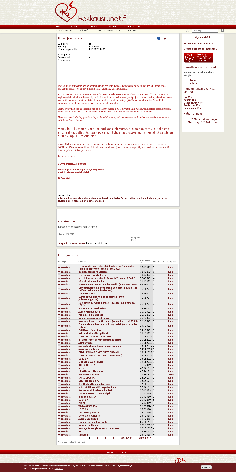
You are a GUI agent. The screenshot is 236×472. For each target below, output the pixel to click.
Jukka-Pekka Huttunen (125, 198)
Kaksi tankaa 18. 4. (88, 380)
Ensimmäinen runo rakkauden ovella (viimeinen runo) (107, 284)
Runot (59, 26)
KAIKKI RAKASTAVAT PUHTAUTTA (96, 336)
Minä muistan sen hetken (92, 308)
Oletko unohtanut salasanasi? (200, 48)
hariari (194, 83)
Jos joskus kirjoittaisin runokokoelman (99, 346)
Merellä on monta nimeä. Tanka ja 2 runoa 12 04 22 (106, 278)
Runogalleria (132, 26)
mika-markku (65, 198)
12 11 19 (83, 358)
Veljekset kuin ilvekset (90, 314)
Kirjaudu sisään (203, 37)
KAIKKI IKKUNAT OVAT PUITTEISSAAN (98, 352)
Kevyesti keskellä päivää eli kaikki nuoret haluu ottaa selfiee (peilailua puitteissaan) (107, 289)
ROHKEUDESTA (86, 365)
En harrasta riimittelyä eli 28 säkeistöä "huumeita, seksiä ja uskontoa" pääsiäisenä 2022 (106, 267)
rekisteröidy (78, 243)
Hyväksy (206, 467)
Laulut (112, 26)
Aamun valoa (85, 342)
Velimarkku (104, 198)
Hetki (81, 431)
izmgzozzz (158, 198)
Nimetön (83, 434)
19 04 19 (83, 399)
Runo (133, 240)
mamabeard (79, 198)
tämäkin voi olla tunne (90, 371)
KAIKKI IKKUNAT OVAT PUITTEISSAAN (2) (100, 355)
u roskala (64, 267)
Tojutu (193, 80)
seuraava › (126, 437)
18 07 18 (83, 409)
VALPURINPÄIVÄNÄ (88, 374)
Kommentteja (159, 261)
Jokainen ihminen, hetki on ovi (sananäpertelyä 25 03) (108, 321)
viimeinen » (145, 437)
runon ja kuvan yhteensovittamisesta (99, 428)
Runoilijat (76, 26)
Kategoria (171, 261)
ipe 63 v (188, 97)
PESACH (82, 403)
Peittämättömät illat (90, 330)
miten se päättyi (87, 396)
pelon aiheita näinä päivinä (93, 333)
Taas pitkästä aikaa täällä (92, 422)
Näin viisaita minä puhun (91, 281)
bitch (81, 368)
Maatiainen (79, 201)
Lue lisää (59, 468)
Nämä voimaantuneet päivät (94, 318)
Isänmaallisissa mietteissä (93, 272)
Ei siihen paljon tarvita (90, 361)
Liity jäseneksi (63, 30)
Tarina (170, 374)
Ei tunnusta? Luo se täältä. (199, 43)
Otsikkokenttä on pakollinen (94, 384)
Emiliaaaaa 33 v (192, 108)
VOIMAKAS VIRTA (87, 406)
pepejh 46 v (190, 100)
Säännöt (85, 30)
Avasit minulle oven (89, 311)
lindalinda (145, 198)
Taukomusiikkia (86, 293)
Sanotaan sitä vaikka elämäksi (95, 390)
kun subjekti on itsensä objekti (95, 393)
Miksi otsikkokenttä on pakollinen (97, 387)
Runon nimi (83, 261)
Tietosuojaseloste (109, 30)
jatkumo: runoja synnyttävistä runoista (99, 339)
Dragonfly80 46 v (193, 102)
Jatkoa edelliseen (88, 418)
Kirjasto (133, 30)
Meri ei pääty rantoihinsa (92, 275)
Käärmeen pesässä (88, 412)
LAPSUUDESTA (86, 377)
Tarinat (95, 26)
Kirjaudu (63, 243)
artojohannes (95, 201)
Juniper (91, 198)
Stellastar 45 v (192, 105)
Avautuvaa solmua (88, 349)
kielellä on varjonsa (89, 415)
